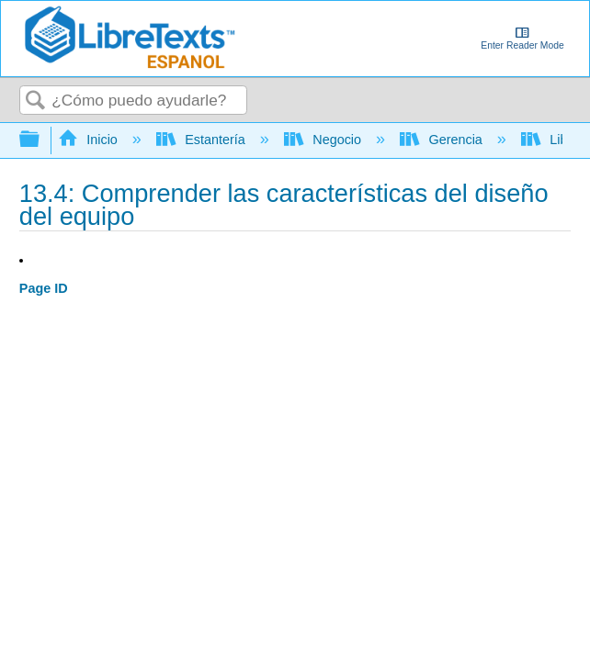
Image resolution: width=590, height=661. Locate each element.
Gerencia (443, 139)
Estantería (202, 139)
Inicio (89, 139)
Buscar (35, 101)
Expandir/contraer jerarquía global (41, 140)
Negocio (324, 139)
